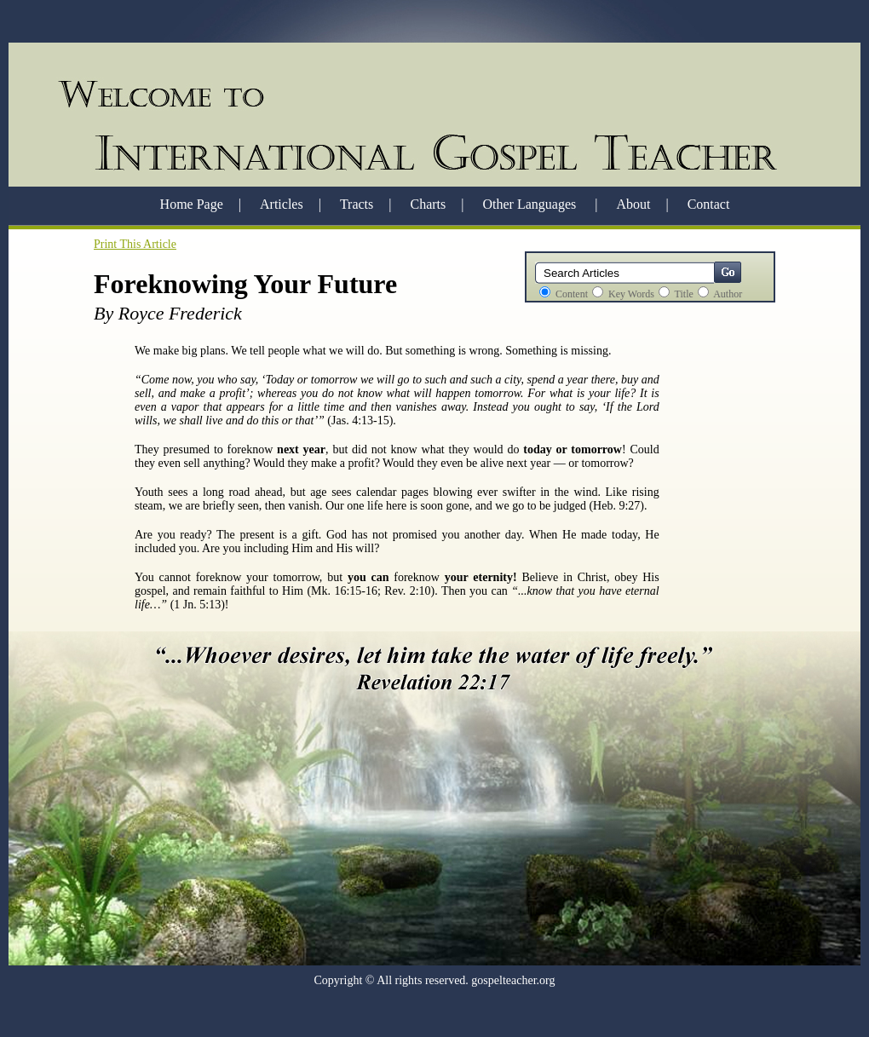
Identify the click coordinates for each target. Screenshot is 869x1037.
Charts (428, 204)
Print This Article (135, 244)
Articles (281, 204)
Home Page (191, 204)
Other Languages (530, 204)
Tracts (356, 204)
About (633, 204)
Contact (709, 204)
